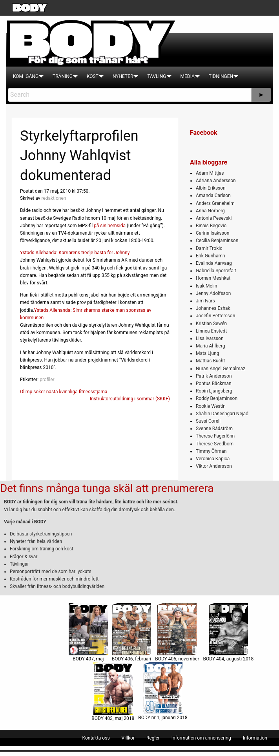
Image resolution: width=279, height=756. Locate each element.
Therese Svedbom (214, 444)
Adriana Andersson (216, 180)
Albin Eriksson (211, 188)
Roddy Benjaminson (216, 398)
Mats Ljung (207, 353)
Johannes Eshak (213, 308)
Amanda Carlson (213, 195)
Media (188, 76)
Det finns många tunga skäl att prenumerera (106, 488)
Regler (153, 738)
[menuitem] (26, 76)
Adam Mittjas (210, 173)
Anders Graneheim (215, 203)
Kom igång (25, 76)
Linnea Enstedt (211, 331)
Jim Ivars (205, 301)
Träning (63, 76)
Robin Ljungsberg (214, 391)
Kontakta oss (96, 738)
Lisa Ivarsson (210, 338)
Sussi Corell (208, 421)
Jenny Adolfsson (213, 293)
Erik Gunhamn (210, 256)
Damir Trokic (209, 248)
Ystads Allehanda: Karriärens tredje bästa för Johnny (74, 252)
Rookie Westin (211, 406)
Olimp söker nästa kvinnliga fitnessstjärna (63, 391)
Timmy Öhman (211, 451)
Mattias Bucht (210, 361)
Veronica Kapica (213, 458)
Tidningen (221, 76)
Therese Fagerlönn (215, 436)
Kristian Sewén (211, 323)
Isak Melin (206, 286)
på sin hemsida (110, 225)
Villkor (128, 738)
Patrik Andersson (214, 376)
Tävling (156, 76)
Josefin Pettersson (215, 315)
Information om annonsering (201, 738)
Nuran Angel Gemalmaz (220, 368)
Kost (92, 76)
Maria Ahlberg (210, 346)
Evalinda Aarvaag (214, 263)
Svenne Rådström (214, 428)
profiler (47, 379)
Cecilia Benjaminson (217, 240)
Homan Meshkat (213, 278)
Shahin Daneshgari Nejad (222, 413)
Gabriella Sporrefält (216, 270)
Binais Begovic (211, 225)
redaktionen (53, 198)
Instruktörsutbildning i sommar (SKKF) (130, 399)
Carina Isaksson (212, 233)
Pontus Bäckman (214, 383)
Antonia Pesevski (214, 218)
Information (255, 738)
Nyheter (123, 76)
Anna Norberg (210, 210)
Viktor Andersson (214, 466)
